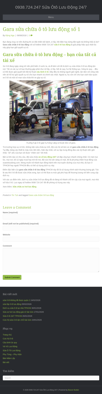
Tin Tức (14, 195)
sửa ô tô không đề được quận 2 (16, 300)
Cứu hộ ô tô (8, 338)
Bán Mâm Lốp (9, 358)
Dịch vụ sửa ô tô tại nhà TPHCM (17, 308)
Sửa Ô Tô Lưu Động (11, 350)
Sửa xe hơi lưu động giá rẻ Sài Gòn (18, 312)
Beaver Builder (73, 390)
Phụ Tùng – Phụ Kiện (12, 354)
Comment (7, 246)
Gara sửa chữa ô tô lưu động (41, 195)
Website (6, 235)
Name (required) (10, 212)
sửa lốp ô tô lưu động (12, 304)
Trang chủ (7, 335)
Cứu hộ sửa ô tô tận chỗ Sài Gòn (17, 320)
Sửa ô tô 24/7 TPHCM (12, 316)
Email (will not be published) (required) (21, 224)
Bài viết (6, 362)
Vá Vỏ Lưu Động (10, 346)
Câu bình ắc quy (10, 342)
